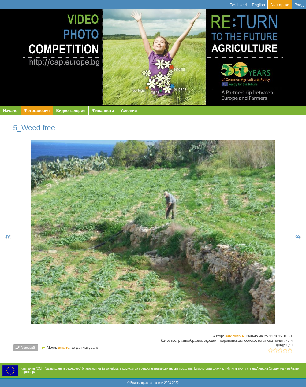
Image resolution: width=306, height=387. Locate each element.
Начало (10, 110)
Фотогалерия (37, 110)
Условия (128, 110)
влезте (63, 347)
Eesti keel (238, 4)
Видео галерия (70, 110)
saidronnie (234, 336)
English (258, 4)
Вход (299, 4)
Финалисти (103, 110)
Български (279, 4)
